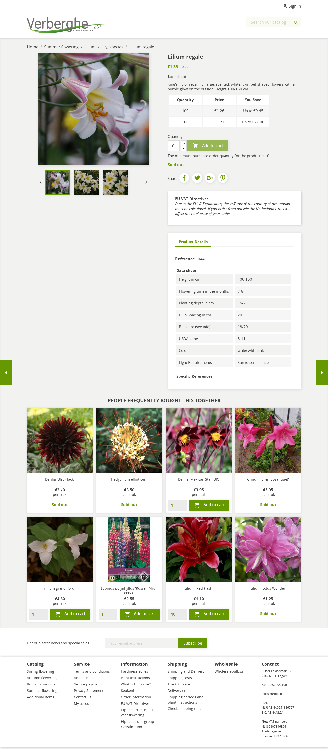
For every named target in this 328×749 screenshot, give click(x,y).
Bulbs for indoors (41, 686)
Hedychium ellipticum (129, 481)
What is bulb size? (136, 686)
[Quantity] (174, 148)
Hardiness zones (134, 673)
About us (81, 680)
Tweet (197, 180)
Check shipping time (185, 710)
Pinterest (223, 180)
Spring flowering (40, 673)
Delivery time (178, 692)
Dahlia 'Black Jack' (59, 481)
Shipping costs (180, 680)
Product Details (193, 243)
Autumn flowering (42, 680)
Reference (185, 261)
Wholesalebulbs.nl (230, 673)
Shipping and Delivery (186, 673)
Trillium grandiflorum (60, 590)
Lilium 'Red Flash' (198, 590)
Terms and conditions (92, 673)
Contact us (82, 699)
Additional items (40, 699)
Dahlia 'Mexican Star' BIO (199, 481)
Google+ (210, 180)
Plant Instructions (135, 680)
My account (83, 705)
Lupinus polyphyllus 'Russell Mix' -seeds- (129, 592)
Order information (136, 699)
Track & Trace (179, 686)
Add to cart (208, 148)
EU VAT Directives (135, 705)
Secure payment (87, 686)
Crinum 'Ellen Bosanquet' (268, 481)
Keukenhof (130, 692)
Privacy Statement (88, 692)
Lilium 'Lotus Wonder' (268, 590)
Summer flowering (42, 692)
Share (184, 180)
